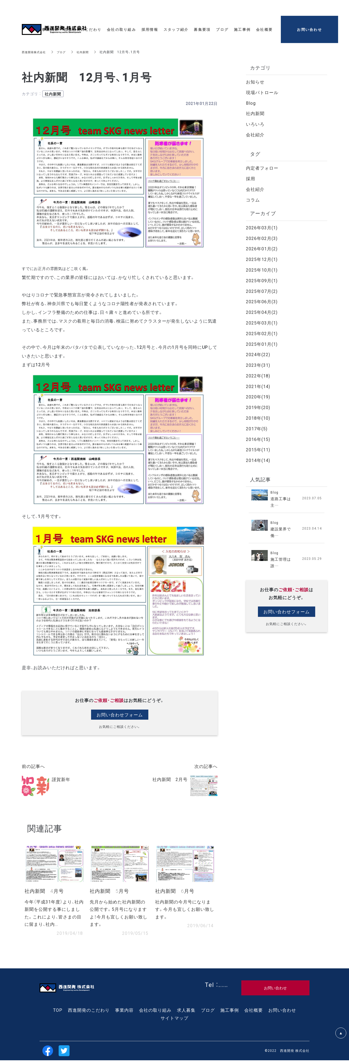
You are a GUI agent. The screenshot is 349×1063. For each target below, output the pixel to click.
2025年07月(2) (262, 291)
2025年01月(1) (262, 344)
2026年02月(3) (262, 238)
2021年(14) (258, 386)
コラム (253, 199)
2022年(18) (258, 375)
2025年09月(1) (262, 280)
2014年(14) (258, 460)
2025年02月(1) (262, 333)
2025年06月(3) (262, 301)
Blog (251, 103)
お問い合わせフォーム (120, 714)
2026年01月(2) (262, 248)
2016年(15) (258, 439)
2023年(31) (258, 365)
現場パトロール (262, 92)
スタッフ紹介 (176, 25)
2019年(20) (258, 407)
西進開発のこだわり (89, 1013)
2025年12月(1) (262, 259)
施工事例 (229, 1013)
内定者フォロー (262, 167)
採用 (250, 178)
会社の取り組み (155, 1013)
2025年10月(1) (262, 269)
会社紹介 (255, 134)
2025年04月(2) (262, 312)
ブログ (66, 51)
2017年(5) (256, 428)
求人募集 (186, 1013)
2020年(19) (258, 396)
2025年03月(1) (262, 322)
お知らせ (255, 81)
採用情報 (150, 25)
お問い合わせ (282, 1013)
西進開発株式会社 (36, 51)
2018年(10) (258, 418)
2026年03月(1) (262, 227)
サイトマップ (174, 1020)
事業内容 (124, 1013)
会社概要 (253, 1013)
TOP (57, 1013)
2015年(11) (258, 449)
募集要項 (202, 25)
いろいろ (255, 124)
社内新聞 (90, 51)
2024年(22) (258, 354)
